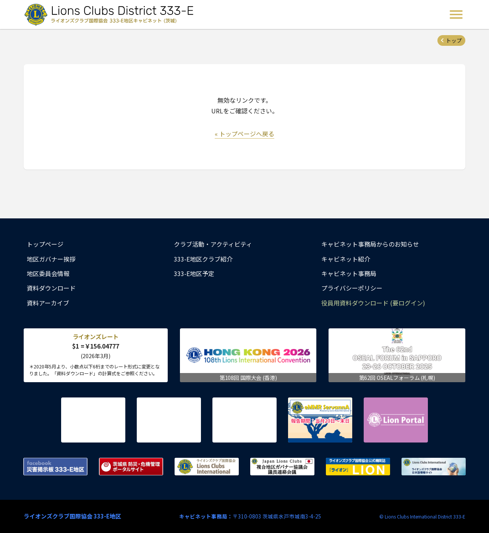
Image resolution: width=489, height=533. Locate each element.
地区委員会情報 (48, 273)
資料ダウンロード (51, 287)
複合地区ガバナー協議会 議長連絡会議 (282, 466)
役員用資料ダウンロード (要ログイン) (373, 302)
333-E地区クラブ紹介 (203, 258)
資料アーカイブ (48, 302)
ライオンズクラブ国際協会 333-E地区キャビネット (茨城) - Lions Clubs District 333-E (111, 14)
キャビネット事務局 (348, 273)
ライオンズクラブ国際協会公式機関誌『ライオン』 (358, 466)
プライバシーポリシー (351, 287)
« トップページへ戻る (244, 133)
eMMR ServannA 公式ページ (320, 420)
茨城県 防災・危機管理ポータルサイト (131, 466)
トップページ (45, 244)
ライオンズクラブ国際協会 (207, 466)
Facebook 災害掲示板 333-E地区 (55, 466)
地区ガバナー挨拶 (51, 258)
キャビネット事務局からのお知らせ (370, 244)
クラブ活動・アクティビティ (213, 244)
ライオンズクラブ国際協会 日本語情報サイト (434, 466)
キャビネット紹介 (345, 258)
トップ (454, 40)
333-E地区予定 (194, 273)
